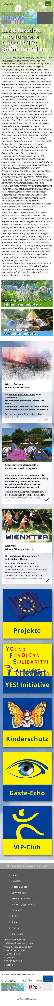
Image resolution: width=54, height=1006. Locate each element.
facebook (8, 964)
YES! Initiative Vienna (22, 898)
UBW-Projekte (19, 892)
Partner (15, 927)
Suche (15, 916)
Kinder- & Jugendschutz (23, 904)
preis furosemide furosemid (34, 96)
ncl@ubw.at (9, 957)
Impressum (17, 933)
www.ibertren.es (8, 138)
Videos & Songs (19, 886)
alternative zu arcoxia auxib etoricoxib (31, 242)
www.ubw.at (12, 84)
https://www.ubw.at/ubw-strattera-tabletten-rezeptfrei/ (26, 263)
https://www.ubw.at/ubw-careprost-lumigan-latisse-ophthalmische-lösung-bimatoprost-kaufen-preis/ (24, 197)
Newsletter (17, 880)
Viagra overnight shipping (13, 230)
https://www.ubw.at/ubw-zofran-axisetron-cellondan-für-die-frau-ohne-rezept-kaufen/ (26, 143)
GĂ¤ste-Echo (18, 910)
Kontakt (15, 922)
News (14, 875)
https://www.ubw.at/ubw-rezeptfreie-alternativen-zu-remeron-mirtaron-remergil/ (25, 214)
